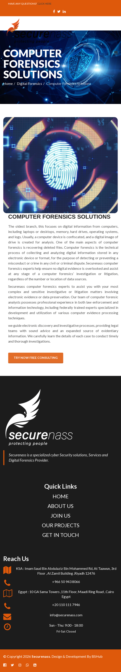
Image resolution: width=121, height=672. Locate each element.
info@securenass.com (66, 615)
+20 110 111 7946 (66, 604)
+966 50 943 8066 (66, 581)
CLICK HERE (44, 3)
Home (8, 83)
